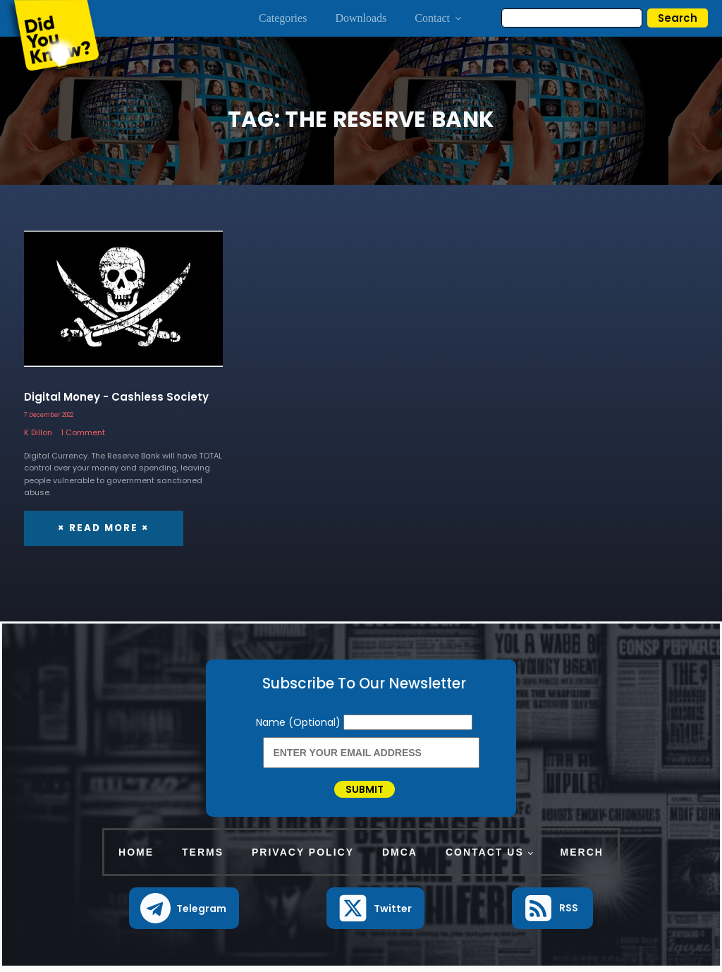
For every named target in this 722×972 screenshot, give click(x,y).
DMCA (399, 856)
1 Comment (83, 432)
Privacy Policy (303, 856)
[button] (184, 913)
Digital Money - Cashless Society (116, 396)
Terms (203, 856)
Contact (439, 18)
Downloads (360, 18)
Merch (582, 856)
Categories (283, 18)
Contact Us (485, 856)
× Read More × (102, 527)
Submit (364, 791)
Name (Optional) (299, 722)
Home (136, 856)
